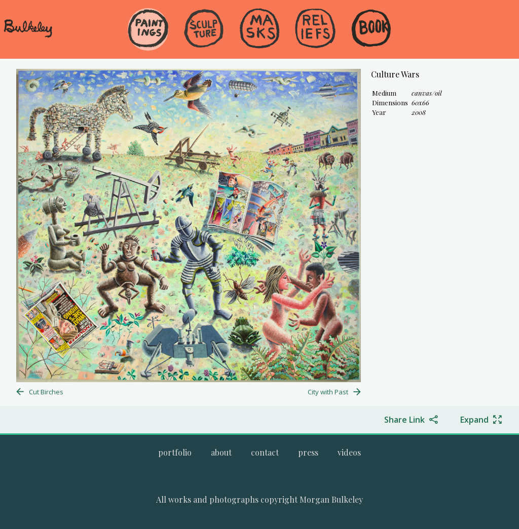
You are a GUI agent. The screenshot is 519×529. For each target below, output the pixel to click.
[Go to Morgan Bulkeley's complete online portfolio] (175, 452)
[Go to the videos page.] (349, 452)
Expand (474, 419)
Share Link (404, 419)
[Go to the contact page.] (265, 452)
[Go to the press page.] (308, 452)
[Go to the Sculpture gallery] (203, 29)
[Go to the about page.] (221, 452)
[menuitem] (148, 45)
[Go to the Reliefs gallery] (315, 29)
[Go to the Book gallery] (371, 29)
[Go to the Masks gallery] (259, 29)
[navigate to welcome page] (28, 36)
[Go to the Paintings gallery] (148, 29)
